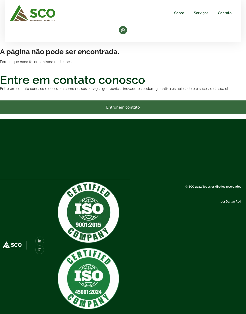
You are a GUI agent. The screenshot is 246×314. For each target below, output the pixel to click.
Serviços (201, 13)
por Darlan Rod (231, 201)
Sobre (179, 13)
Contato (225, 13)
